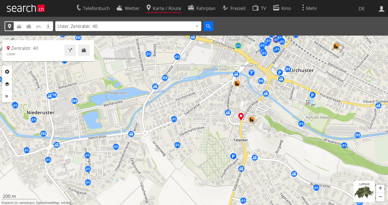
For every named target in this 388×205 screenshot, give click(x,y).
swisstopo (26, 203)
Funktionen (7, 96)
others (65, 203)
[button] (380, 188)
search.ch (11, 203)
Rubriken (7, 72)
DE (362, 8)
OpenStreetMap (47, 203)
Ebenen (7, 84)
